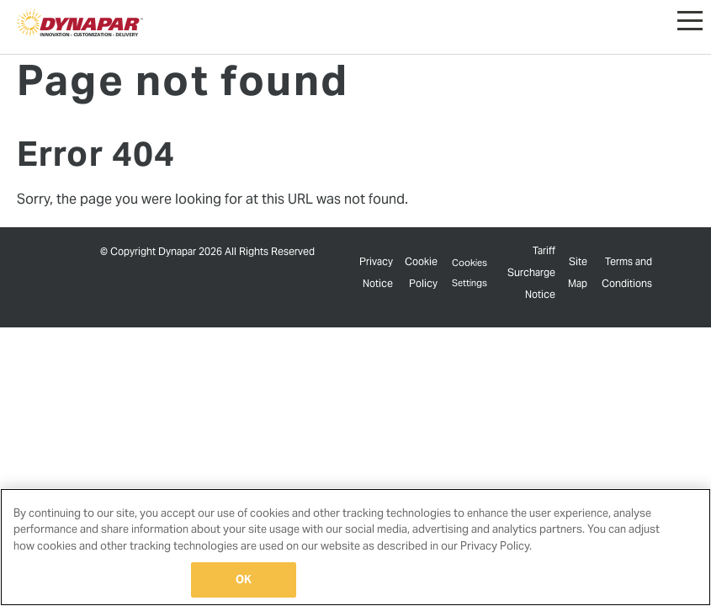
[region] (355, 547)
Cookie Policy (420, 274)
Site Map (578, 274)
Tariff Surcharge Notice (533, 274)
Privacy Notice (376, 274)
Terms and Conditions (627, 274)
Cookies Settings (469, 274)
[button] (690, 16)
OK (244, 579)
